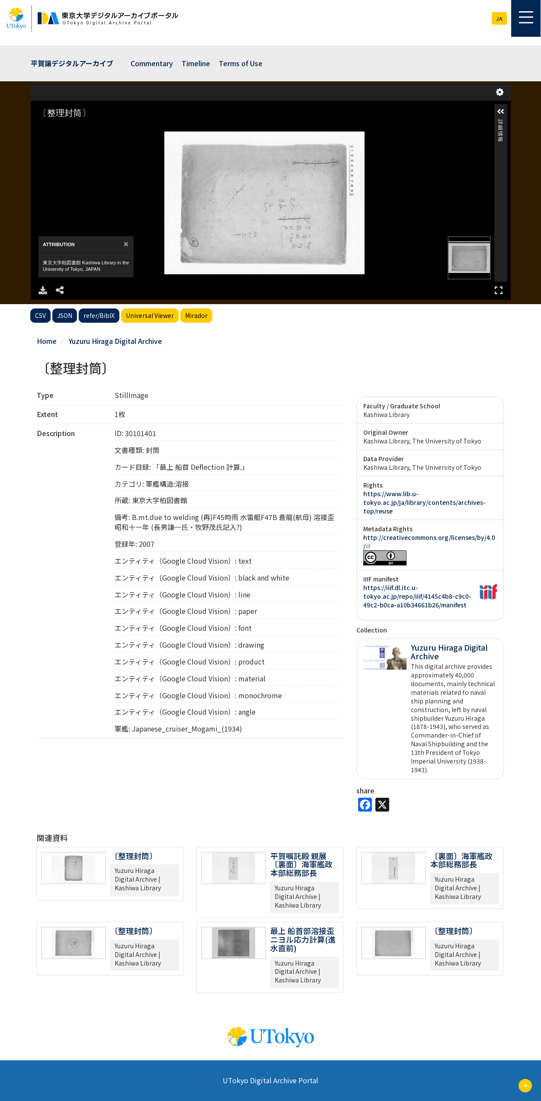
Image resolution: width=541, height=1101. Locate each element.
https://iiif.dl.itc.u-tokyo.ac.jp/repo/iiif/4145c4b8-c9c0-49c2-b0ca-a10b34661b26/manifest (417, 596)
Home (47, 341)
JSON (64, 315)
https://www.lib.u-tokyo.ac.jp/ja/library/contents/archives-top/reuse (424, 502)
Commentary (152, 63)
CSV (40, 315)
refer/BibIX (99, 315)
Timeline (196, 63)
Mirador (196, 315)
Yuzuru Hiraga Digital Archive (115, 341)
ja (499, 18)
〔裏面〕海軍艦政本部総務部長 (461, 860)
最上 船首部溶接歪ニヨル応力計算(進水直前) (303, 939)
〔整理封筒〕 (133, 855)
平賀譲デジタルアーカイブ (72, 63)
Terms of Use (240, 63)
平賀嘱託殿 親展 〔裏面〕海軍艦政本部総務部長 (301, 864)
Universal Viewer (150, 315)
